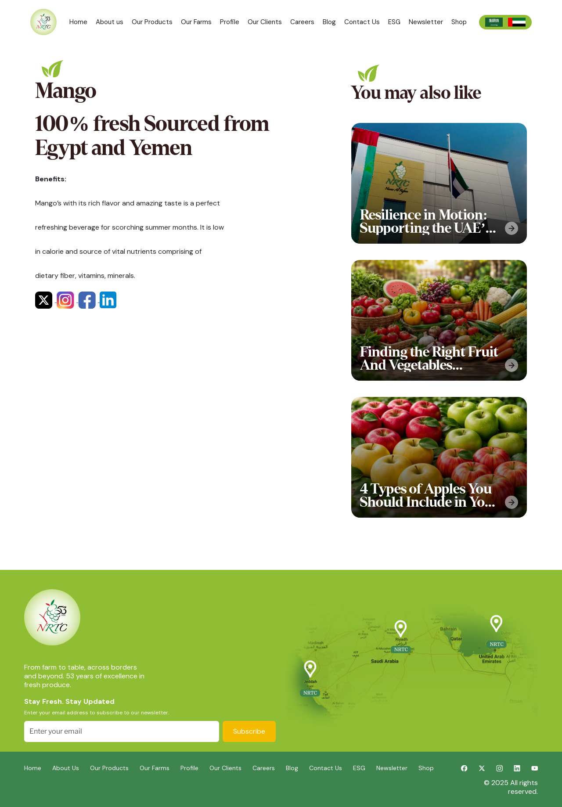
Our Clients (265, 22)
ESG (394, 22)
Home (78, 22)
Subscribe (249, 731)
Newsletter (426, 22)
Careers (302, 22)
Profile (229, 22)
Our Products (152, 22)
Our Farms (196, 22)
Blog (329, 22)
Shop (459, 22)
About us (109, 22)
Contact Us (362, 22)
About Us (65, 768)
